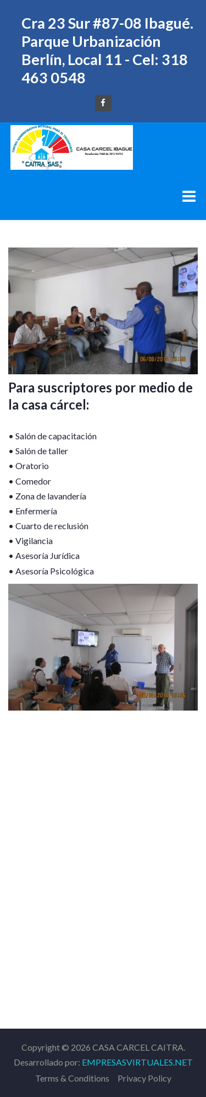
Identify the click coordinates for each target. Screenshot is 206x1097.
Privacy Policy (144, 1078)
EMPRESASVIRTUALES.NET (137, 1062)
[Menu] (189, 196)
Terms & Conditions (72, 1078)
